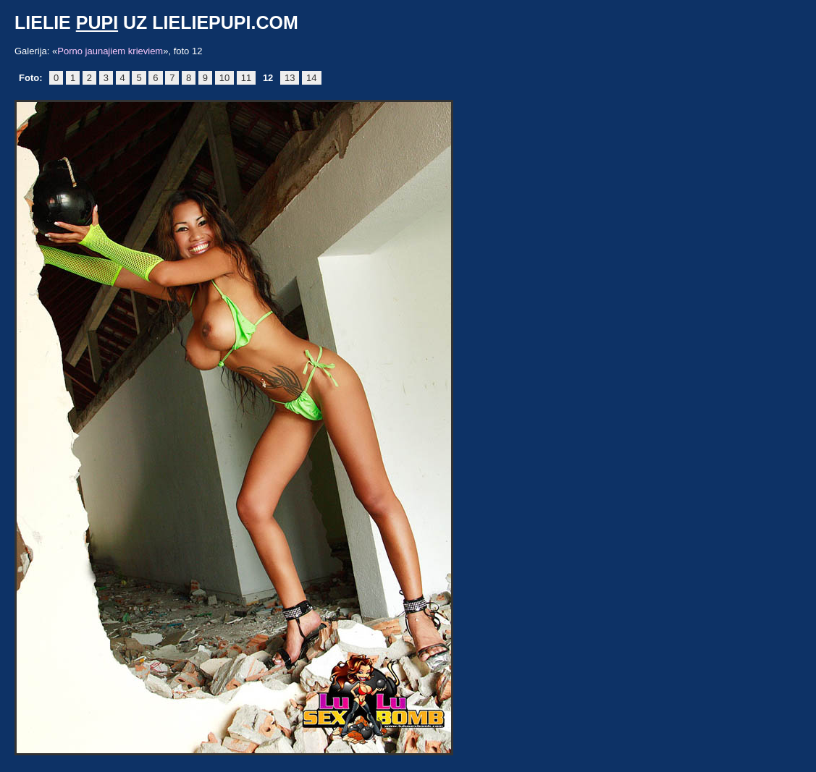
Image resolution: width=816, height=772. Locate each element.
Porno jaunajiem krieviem (110, 51)
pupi (97, 22)
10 (224, 77)
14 (311, 77)
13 (290, 77)
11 (246, 77)
